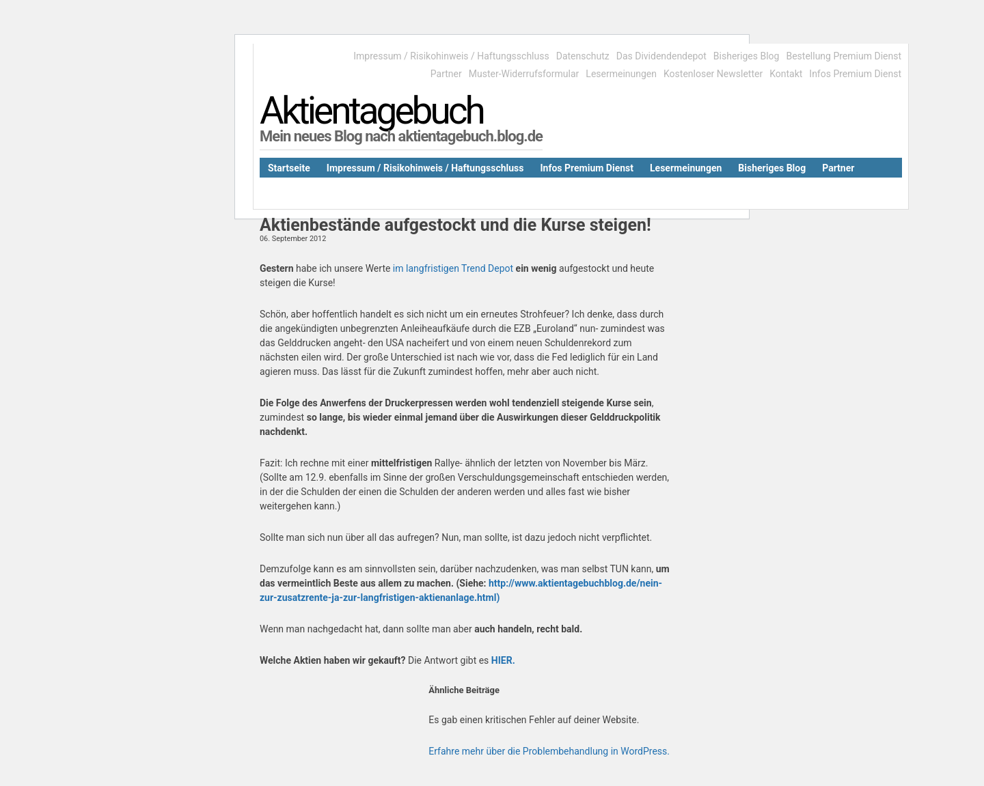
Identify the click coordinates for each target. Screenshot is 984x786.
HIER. (503, 660)
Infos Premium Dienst (855, 73)
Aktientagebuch (371, 110)
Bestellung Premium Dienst (843, 56)
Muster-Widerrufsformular (524, 73)
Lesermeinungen (621, 73)
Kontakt (785, 73)
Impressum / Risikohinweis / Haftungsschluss (451, 56)
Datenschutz (583, 56)
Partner (446, 73)
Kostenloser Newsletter (713, 73)
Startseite (289, 168)
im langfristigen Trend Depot (453, 268)
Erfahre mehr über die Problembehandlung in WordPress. (549, 751)
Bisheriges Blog (746, 56)
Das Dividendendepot (661, 56)
